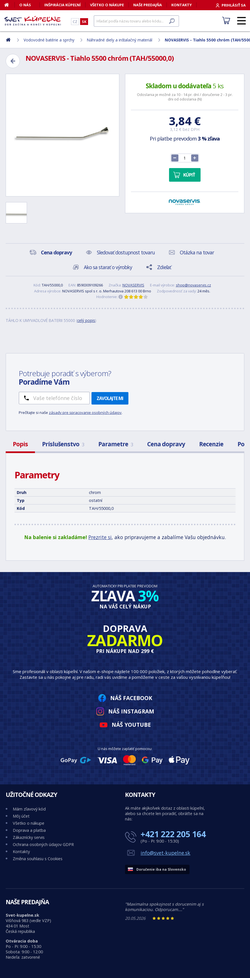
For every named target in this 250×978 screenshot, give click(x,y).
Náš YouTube (131, 724)
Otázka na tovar (197, 252)
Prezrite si (100, 537)
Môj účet (21, 816)
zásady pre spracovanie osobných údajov (85, 412)
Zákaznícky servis (29, 837)
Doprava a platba (29, 830)
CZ (75, 21)
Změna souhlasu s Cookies (38, 858)
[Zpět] (13, 61)
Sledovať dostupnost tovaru (126, 252)
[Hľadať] (136, 21)
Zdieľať (164, 267)
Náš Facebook (131, 698)
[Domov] (9, 5)
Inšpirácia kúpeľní (62, 4)
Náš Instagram (131, 711)
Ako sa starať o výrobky (108, 267)
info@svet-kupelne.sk (165, 852)
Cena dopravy (166, 444)
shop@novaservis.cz (193, 285)
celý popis (86, 320)
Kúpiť (189, 175)
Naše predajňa (147, 4)
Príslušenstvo (63, 444)
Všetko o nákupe (107, 4)
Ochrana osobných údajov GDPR (43, 844)
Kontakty (181, 4)
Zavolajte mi (110, 398)
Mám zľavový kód (29, 809)
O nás (25, 4)
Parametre (115, 444)
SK (84, 21)
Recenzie (211, 444)
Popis (20, 444)
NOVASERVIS (133, 285)
